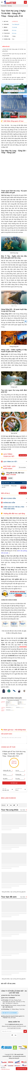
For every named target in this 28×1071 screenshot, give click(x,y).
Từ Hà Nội (14, 27)
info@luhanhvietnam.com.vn (15, 1024)
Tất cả (3, 478)
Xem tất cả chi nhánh (10, 1012)
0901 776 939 (11, 474)
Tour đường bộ (15, 24)
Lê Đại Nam (17, 995)
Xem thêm (22, 810)
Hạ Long (10, 5)
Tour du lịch (3, 5)
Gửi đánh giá (14, 783)
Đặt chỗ (23, 487)
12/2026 (10, 478)
